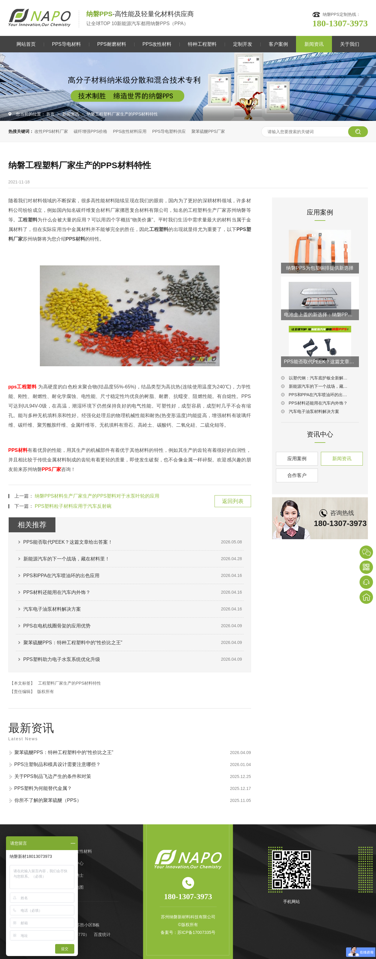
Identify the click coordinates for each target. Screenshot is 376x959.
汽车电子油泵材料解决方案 (52, 609)
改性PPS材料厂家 (51, 131)
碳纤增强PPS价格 (90, 131)
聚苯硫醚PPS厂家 (208, 131)
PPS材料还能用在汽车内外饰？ (56, 592)
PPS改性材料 (157, 44)
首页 (51, 114)
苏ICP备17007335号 (196, 932)
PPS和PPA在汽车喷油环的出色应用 (61, 575)
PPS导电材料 (66, 44)
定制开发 (242, 44)
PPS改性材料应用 (130, 131)
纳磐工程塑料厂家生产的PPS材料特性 (122, 114)
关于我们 (349, 44)
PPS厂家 (51, 469)
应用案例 (296, 458)
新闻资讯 (314, 44)
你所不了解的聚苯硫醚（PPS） (47, 800)
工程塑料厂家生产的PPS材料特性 (69, 683)
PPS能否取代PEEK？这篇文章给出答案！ (68, 542)
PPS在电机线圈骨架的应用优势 (56, 625)
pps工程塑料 (22, 386)
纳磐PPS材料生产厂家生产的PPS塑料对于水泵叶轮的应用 (97, 496)
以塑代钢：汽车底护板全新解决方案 (320, 378)
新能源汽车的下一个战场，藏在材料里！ (66, 558)
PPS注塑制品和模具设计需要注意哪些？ (57, 764)
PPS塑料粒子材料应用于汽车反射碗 (73, 506)
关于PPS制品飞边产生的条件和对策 (52, 776)
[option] (188, 86)
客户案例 (278, 44)
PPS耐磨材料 (111, 44)
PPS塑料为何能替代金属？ (43, 788)
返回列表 (233, 501)
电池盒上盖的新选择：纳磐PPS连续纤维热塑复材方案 (320, 314)
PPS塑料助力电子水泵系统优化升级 (61, 659)
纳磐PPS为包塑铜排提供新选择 (319, 267)
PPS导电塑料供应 (169, 131)
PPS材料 (18, 450)
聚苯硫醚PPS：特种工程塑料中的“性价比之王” (73, 642)
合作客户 (296, 475)
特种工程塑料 (202, 44)
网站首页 (26, 44)
